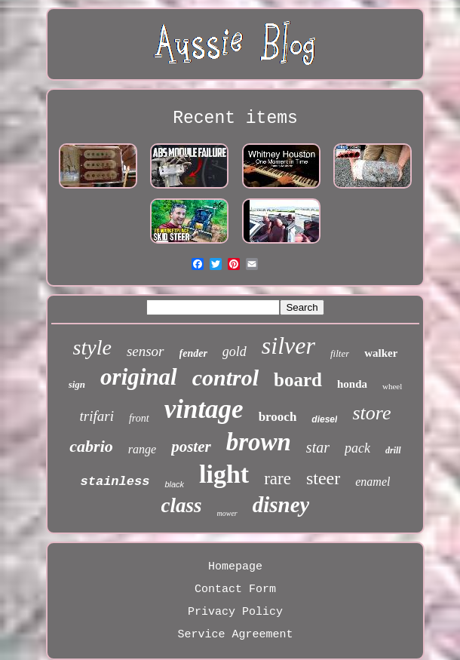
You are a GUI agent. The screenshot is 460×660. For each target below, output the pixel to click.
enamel (372, 481)
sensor (145, 351)
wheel (392, 386)
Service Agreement (235, 634)
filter (339, 353)
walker (380, 353)
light (224, 474)
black (174, 484)
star (318, 447)
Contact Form (235, 589)
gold (234, 351)
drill (393, 450)
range (142, 449)
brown (258, 442)
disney (281, 505)
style (92, 347)
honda (352, 384)
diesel (324, 419)
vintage (204, 409)
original (138, 377)
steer (323, 478)
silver (288, 345)
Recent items (235, 118)
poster (191, 446)
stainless (115, 481)
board (298, 380)
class (181, 505)
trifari (97, 416)
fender (193, 353)
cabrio (90, 446)
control (225, 377)
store (371, 413)
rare (277, 478)
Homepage (235, 566)
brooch (278, 417)
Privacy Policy (235, 612)
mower (227, 513)
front (139, 418)
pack (357, 448)
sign (77, 384)
